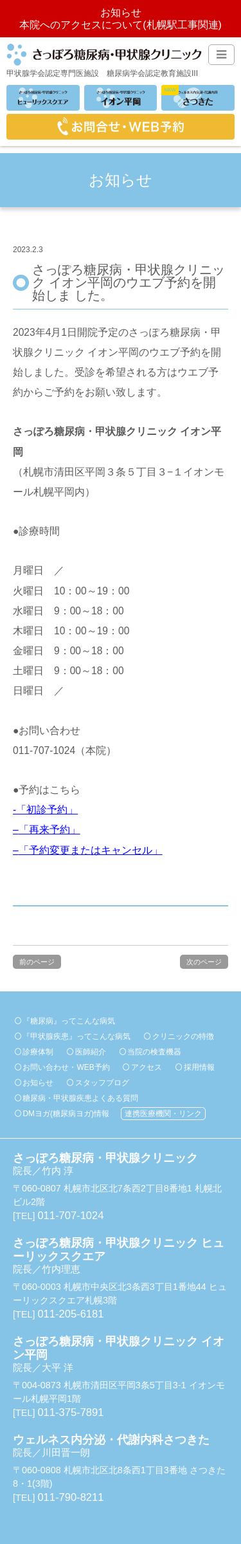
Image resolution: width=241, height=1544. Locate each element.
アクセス (146, 1067)
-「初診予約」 (45, 809)
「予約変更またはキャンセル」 (91, 850)
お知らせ (37, 1082)
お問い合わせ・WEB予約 (65, 1067)
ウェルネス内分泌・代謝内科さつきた (198, 98)
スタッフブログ (102, 1082)
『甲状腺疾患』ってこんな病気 (76, 1036)
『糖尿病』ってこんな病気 (68, 1020)
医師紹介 (90, 1051)
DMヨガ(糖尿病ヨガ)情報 (65, 1113)
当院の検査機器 (154, 1051)
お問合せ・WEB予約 (120, 127)
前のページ (37, 962)
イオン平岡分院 (120, 98)
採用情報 (199, 1067)
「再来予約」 (49, 829)
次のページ (204, 962)
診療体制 (37, 1051)
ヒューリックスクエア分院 (43, 98)
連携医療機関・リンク (163, 1113)
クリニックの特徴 (183, 1036)
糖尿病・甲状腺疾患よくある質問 (80, 1098)
